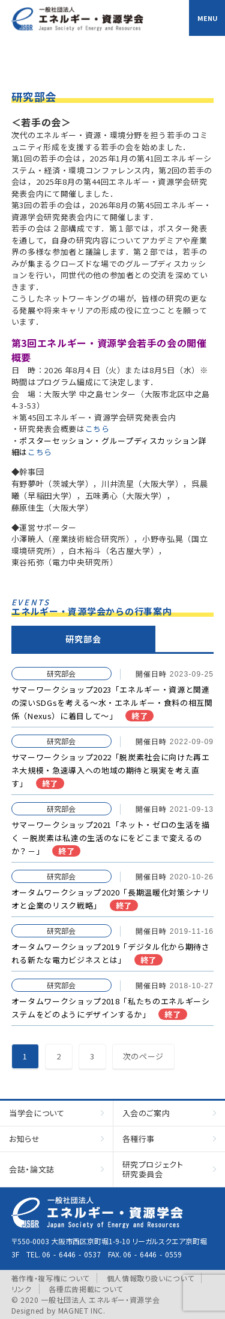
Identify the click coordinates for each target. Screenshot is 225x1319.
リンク (21, 1289)
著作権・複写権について (50, 1278)
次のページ (143, 1056)
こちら (97, 428)
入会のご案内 (146, 1113)
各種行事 (138, 1138)
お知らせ (24, 1138)
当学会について (37, 1113)
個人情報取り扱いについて (150, 1278)
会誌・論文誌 (32, 1169)
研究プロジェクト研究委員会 (153, 1169)
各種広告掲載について (86, 1289)
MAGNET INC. (82, 1310)
